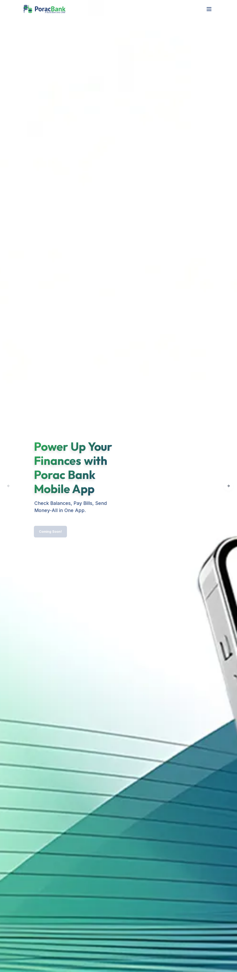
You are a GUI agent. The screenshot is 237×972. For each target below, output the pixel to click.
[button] (228, 486)
